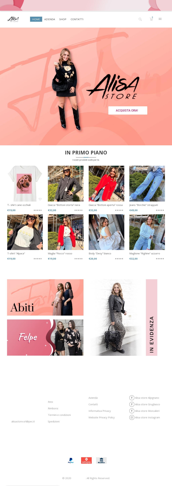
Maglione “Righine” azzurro (144, 253)
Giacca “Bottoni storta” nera (64, 205)
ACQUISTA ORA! (127, 110)
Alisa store (78, 478)
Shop (91, 449)
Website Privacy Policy (102, 417)
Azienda (93, 397)
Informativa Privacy (100, 410)
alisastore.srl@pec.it (23, 421)
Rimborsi (53, 408)
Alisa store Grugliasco (144, 404)
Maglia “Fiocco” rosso (60, 253)
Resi (50, 401)
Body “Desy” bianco (100, 253)
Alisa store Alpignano (144, 397)
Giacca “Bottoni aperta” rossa (106, 205)
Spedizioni (53, 421)
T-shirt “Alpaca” (16, 253)
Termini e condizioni (59, 415)
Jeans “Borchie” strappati (143, 205)
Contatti (93, 404)
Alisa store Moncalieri (144, 410)
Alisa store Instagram (144, 417)
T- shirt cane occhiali (19, 205)
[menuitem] (36, 19)
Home (66, 449)
